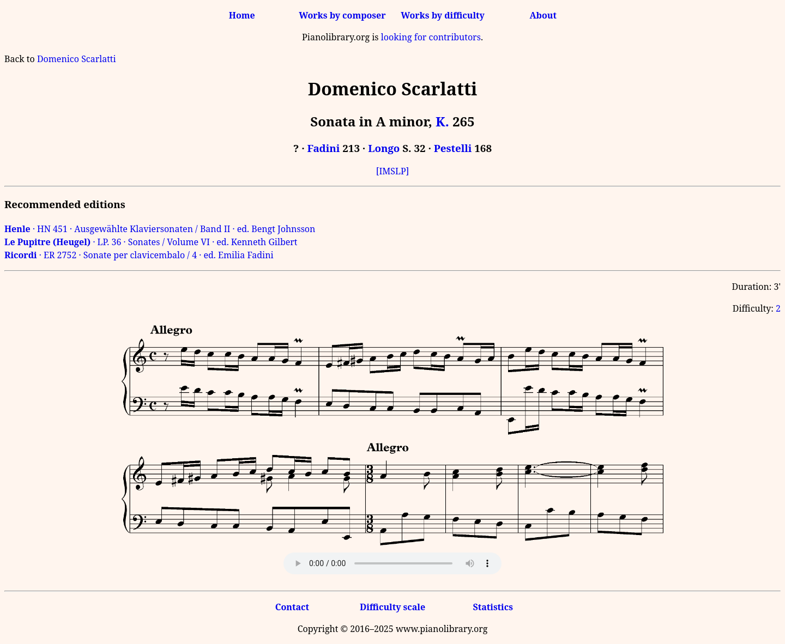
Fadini (323, 148)
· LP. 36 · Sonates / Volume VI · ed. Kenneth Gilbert (151, 242)
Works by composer (342, 15)
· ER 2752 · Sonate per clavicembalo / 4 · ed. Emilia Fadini (139, 255)
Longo (384, 148)
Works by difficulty (443, 15)
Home (242, 15)
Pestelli (453, 148)
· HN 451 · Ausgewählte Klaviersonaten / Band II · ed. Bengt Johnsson (159, 229)
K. (442, 121)
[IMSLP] (392, 171)
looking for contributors (431, 37)
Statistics (492, 607)
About (543, 15)
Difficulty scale (392, 607)
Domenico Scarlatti (76, 59)
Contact (292, 607)
